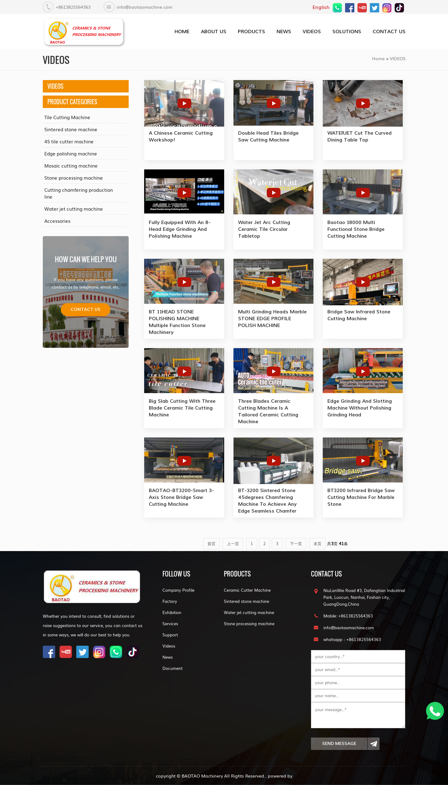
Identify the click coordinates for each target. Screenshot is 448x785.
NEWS (284, 31)
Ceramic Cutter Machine (247, 590)
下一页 (296, 543)
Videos (168, 646)
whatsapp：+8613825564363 (352, 639)
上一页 (233, 543)
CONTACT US (389, 31)
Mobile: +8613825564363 (348, 616)
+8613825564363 (73, 7)
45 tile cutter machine (69, 141)
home (182, 31)
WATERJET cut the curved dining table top (359, 136)
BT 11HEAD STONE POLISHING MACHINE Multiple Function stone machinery (177, 321)
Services (170, 623)
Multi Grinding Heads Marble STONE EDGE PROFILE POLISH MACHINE (272, 318)
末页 (317, 543)
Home (378, 58)
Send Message (339, 755)
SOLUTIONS (346, 31)
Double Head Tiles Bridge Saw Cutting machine (268, 136)
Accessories (57, 220)
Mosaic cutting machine (71, 165)
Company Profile (178, 590)
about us (213, 31)
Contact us (85, 309)
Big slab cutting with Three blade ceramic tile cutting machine (182, 408)
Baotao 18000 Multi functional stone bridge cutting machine (355, 229)
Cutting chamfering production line (78, 193)
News (167, 657)
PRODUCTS (251, 31)
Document (172, 668)
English (321, 7)
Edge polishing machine (70, 153)
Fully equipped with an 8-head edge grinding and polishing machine (180, 229)
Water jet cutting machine (73, 208)
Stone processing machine (73, 177)
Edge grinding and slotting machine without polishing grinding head (359, 408)
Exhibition (171, 612)
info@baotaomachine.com (144, 7)
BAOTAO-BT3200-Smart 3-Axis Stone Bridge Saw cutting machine (181, 497)
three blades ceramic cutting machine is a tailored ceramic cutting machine (268, 411)
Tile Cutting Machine (67, 117)
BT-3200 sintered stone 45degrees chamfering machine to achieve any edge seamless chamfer (267, 500)
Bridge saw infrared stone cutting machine (358, 315)
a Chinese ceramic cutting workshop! (181, 136)
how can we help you (86, 259)
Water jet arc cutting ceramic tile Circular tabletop (264, 229)
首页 (211, 543)
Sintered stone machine (70, 129)
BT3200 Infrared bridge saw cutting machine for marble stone (361, 497)
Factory (169, 601)
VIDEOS (312, 31)
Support (170, 635)
